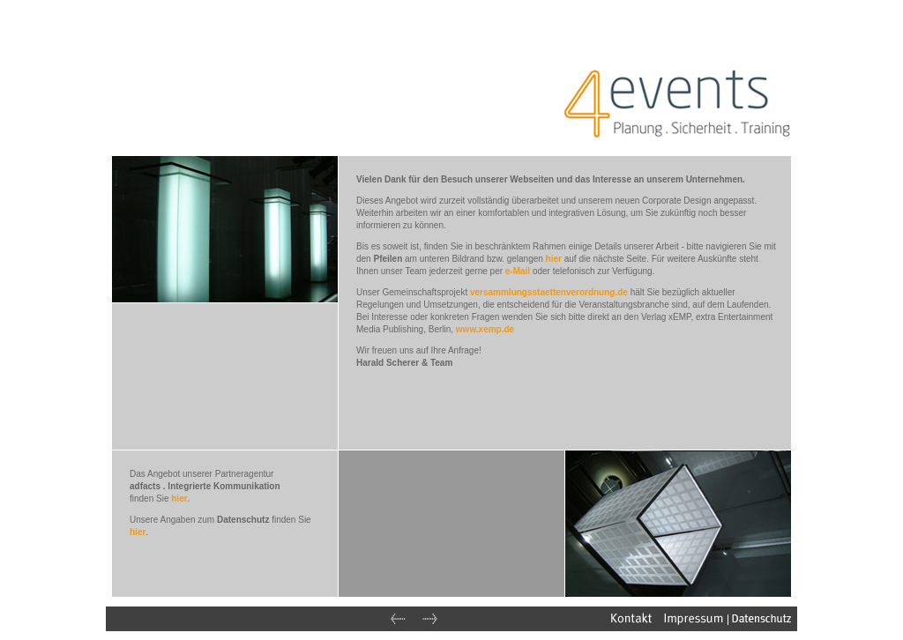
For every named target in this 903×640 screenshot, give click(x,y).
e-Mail (517, 271)
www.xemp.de (485, 329)
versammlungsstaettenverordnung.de (549, 292)
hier (554, 259)
